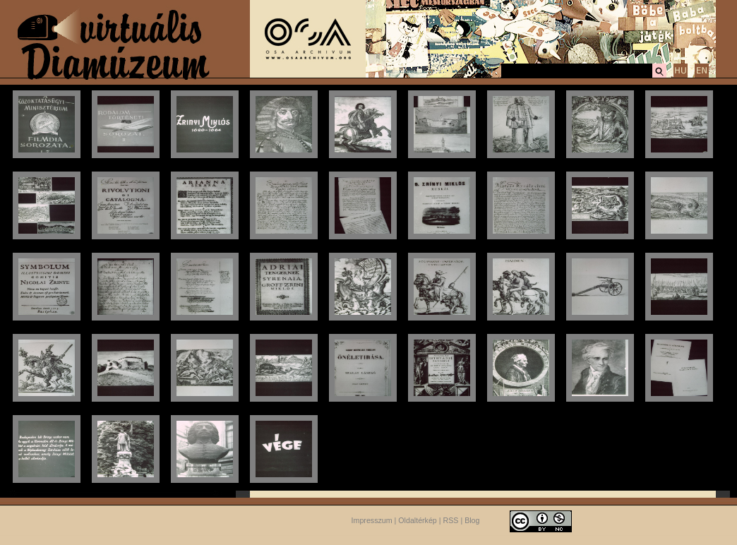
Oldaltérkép (417, 520)
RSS (451, 520)
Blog (472, 520)
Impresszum (372, 520)
